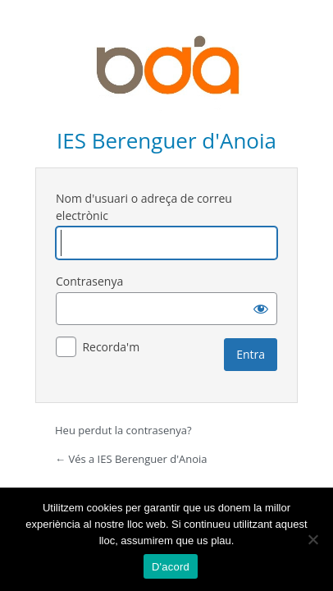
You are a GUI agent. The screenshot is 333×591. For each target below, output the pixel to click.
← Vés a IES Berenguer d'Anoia (131, 458)
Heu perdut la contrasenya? (123, 430)
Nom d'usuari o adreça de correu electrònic (144, 206)
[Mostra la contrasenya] (260, 308)
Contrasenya (89, 281)
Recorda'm (110, 347)
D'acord (170, 567)
